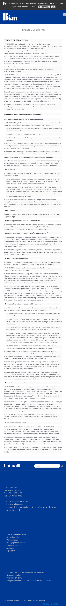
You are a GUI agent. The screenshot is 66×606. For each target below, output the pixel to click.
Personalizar (44, 7)
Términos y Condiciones (52, 604)
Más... (34, 7)
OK (53, 7)
